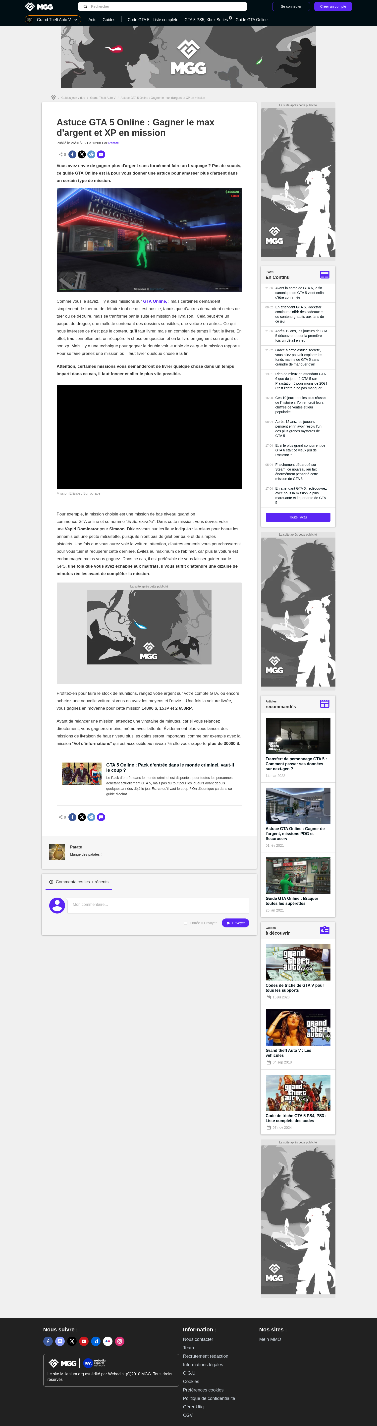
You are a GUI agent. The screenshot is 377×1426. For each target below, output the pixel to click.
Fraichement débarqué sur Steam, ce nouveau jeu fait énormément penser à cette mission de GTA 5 (296, 472)
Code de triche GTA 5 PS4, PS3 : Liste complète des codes (296, 1118)
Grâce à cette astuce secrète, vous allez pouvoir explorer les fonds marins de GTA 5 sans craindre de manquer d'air (298, 357)
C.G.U (189, 1373)
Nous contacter (198, 1339)
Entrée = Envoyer (203, 923)
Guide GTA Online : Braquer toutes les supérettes (292, 901)
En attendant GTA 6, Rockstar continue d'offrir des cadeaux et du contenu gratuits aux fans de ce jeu (299, 314)
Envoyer (235, 923)
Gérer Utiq (193, 1406)
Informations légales (203, 1364)
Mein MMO (270, 1339)
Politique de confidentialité (209, 1398)
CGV (188, 1415)
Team (188, 1347)
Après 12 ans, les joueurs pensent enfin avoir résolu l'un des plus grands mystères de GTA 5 (298, 429)
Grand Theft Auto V (103, 98)
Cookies (191, 1381)
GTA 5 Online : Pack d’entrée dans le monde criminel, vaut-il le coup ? (170, 768)
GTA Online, (155, 301)
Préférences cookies (203, 1390)
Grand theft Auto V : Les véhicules (288, 1053)
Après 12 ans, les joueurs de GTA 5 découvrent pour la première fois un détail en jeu (301, 335)
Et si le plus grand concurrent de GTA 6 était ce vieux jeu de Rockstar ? (300, 450)
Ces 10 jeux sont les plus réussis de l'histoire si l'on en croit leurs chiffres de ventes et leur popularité (300, 405)
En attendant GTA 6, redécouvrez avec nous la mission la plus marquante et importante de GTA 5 (301, 495)
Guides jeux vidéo (73, 98)
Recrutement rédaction (205, 1356)
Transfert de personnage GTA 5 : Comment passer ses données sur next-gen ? (296, 764)
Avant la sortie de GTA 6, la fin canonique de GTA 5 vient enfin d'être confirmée (299, 292)
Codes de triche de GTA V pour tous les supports (295, 987)
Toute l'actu (298, 517)
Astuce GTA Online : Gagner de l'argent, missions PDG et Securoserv (295, 834)
